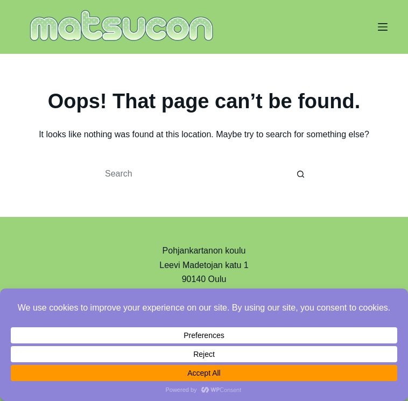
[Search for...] (193, 174)
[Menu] (383, 27)
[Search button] (301, 174)
